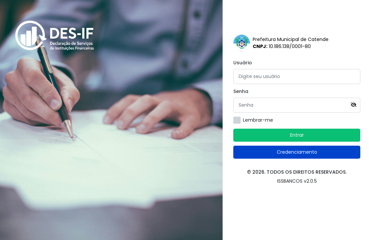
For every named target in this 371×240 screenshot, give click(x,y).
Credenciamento (297, 152)
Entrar (297, 135)
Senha (240, 91)
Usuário (242, 62)
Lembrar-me (258, 120)
